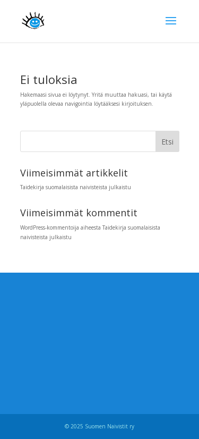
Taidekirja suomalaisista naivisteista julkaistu (75, 187)
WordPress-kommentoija (49, 227)
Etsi (167, 142)
